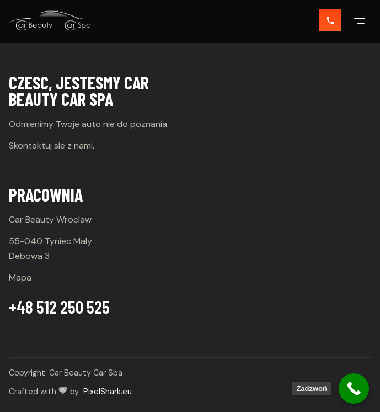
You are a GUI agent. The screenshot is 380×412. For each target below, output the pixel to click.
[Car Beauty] (49, 20)
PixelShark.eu (107, 392)
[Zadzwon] (330, 20)
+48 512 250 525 (59, 306)
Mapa (20, 277)
